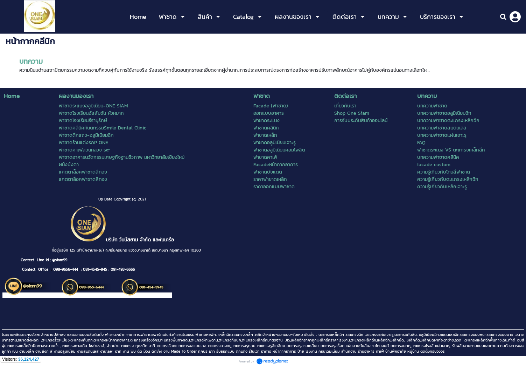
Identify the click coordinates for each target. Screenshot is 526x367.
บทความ (31, 61)
